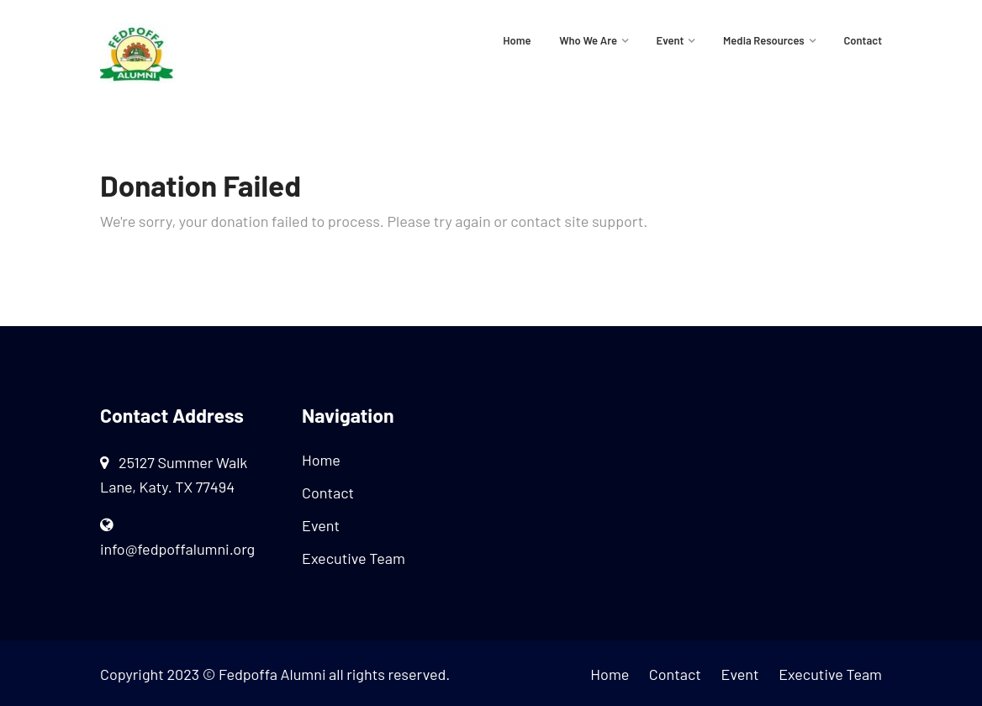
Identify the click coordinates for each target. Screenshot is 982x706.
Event (670, 40)
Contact (862, 40)
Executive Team (353, 558)
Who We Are (588, 40)
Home (517, 40)
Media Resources (764, 40)
